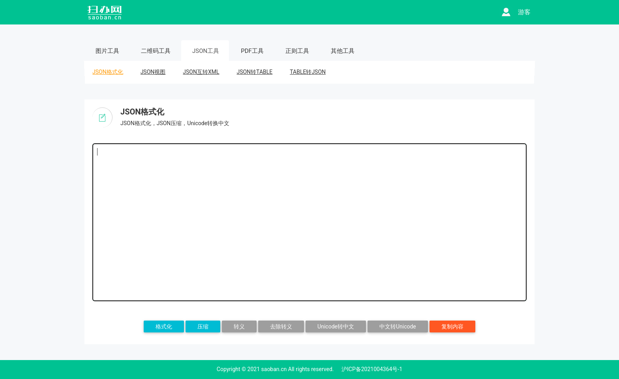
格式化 (164, 326)
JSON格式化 (107, 72)
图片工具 (107, 50)
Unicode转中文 (335, 326)
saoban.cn (274, 369)
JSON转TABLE (254, 72)
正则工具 (297, 50)
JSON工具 (205, 50)
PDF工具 (252, 50)
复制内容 (452, 326)
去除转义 (281, 326)
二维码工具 (156, 50)
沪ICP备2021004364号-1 (371, 369)
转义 (239, 326)
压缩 (202, 326)
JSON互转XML (201, 72)
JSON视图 (153, 72)
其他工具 (343, 50)
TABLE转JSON (308, 72)
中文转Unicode (397, 326)
